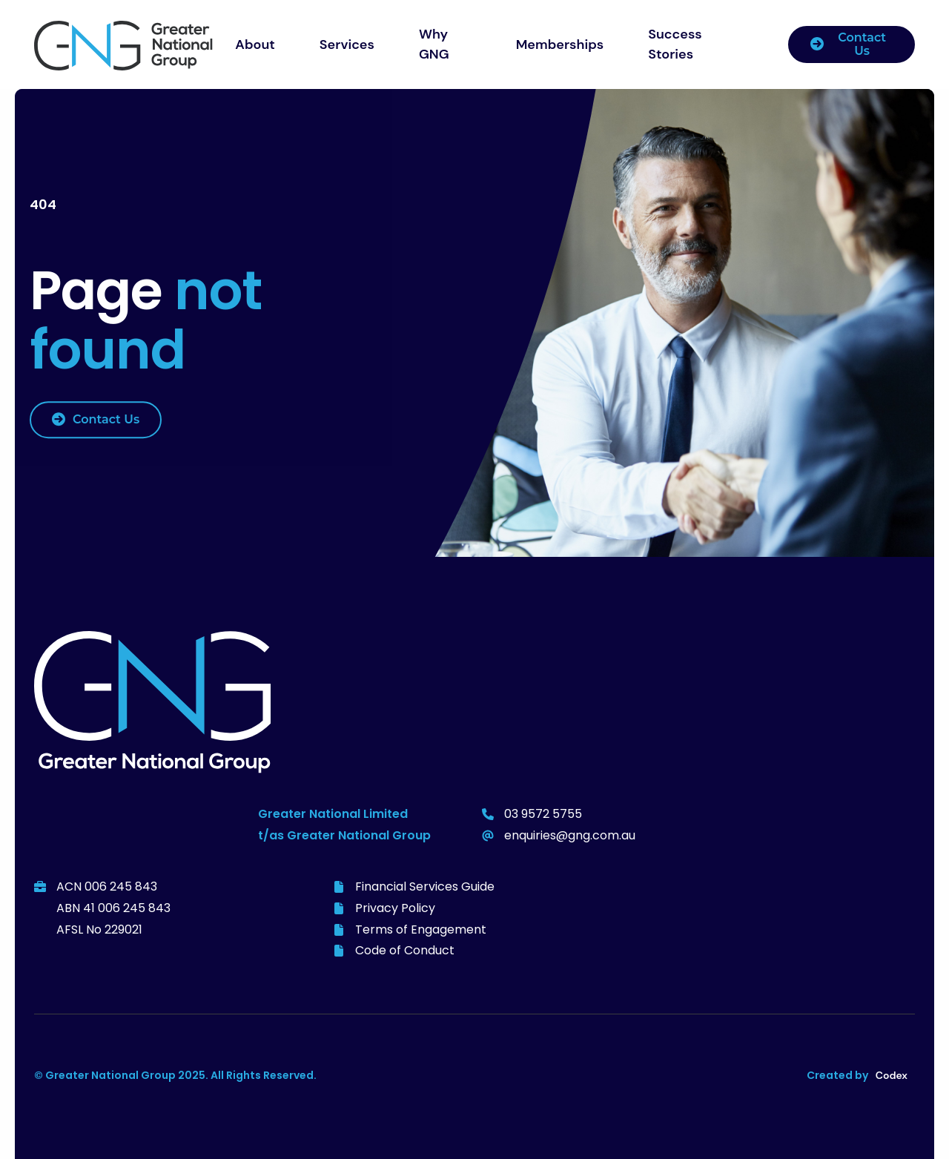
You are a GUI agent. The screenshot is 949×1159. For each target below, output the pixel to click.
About (255, 44)
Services (347, 44)
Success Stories (675, 44)
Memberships (560, 44)
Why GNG (434, 44)
